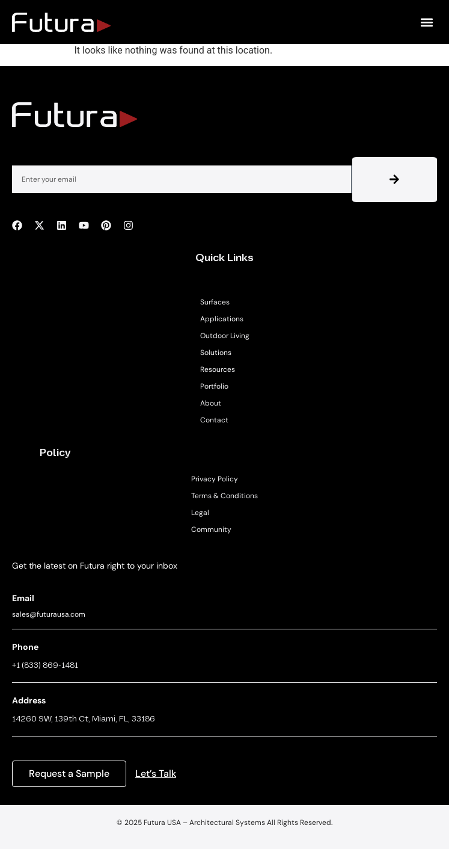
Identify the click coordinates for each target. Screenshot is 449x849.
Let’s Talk (155, 773)
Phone (25, 646)
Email (23, 598)
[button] (427, 22)
